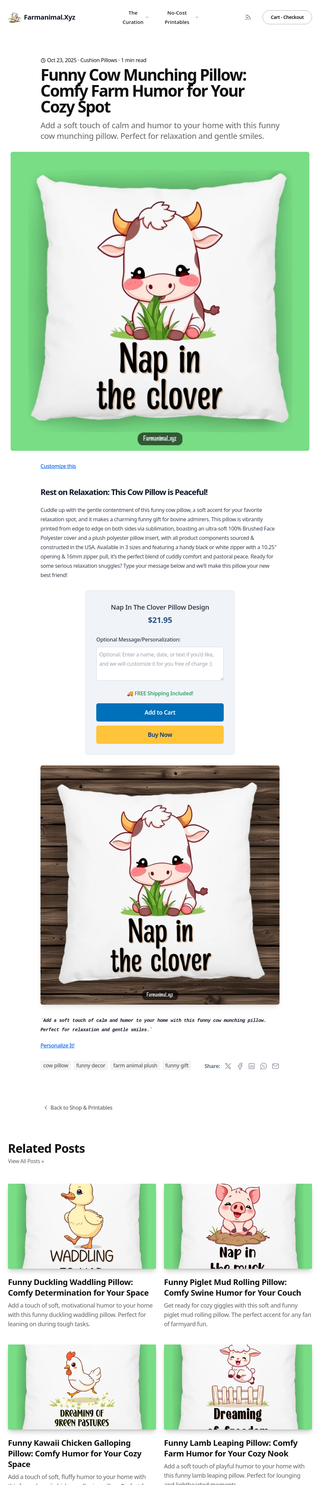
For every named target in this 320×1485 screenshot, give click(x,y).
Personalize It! (57, 1045)
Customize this (58, 466)
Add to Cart (160, 712)
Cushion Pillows (98, 60)
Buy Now (160, 735)
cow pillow (55, 1065)
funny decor (91, 1065)
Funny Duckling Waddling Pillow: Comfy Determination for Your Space (78, 1287)
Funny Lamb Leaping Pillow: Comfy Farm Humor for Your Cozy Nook (230, 1448)
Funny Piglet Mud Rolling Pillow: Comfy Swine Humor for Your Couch (232, 1287)
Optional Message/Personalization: (138, 639)
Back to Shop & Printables (77, 1107)
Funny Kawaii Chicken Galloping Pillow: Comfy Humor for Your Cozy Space (74, 1453)
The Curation (135, 17)
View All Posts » (26, 1161)
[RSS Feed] (248, 17)
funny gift (177, 1065)
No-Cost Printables (182, 17)
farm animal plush (135, 1065)
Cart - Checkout (287, 17)
